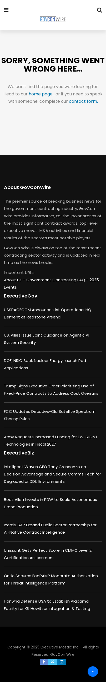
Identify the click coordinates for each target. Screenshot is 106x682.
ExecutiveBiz (19, 453)
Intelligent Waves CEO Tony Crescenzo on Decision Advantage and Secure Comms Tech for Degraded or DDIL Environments (52, 474)
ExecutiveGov (20, 296)
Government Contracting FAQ (56, 280)
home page (41, 94)
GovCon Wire (62, 654)
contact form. (83, 101)
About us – (15, 280)
